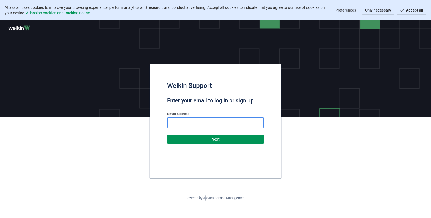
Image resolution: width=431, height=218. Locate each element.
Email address (178, 114)
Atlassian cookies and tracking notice (58, 13)
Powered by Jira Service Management (216, 198)
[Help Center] (18, 28)
